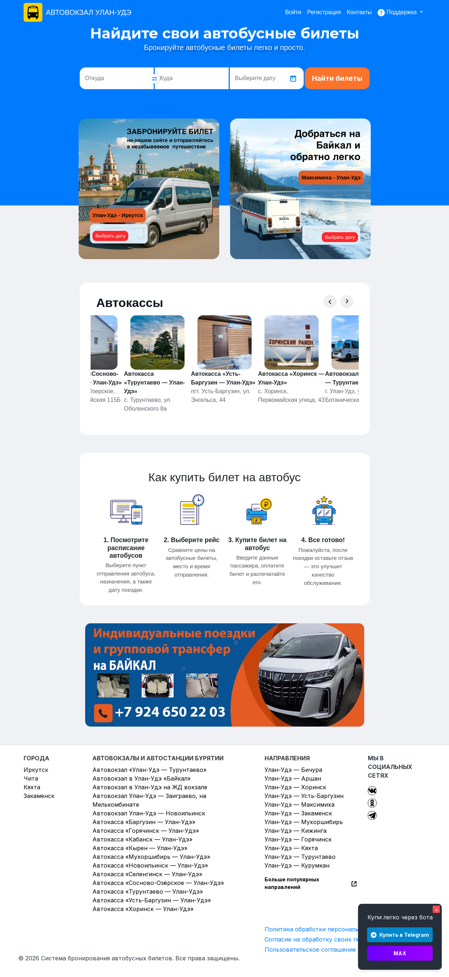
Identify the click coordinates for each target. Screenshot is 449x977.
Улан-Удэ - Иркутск (118, 215)
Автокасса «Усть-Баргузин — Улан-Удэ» (151, 900)
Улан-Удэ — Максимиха (299, 804)
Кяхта (32, 787)
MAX (400, 953)
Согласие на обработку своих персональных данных (342, 939)
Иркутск (36, 769)
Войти (293, 12)
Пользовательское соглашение (310, 949)
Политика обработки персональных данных (329, 929)
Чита (31, 778)
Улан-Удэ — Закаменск (298, 813)
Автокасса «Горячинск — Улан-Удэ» (145, 830)
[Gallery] (225, 364)
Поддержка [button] (398, 12)
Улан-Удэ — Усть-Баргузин (304, 795)
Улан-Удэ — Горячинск (298, 839)
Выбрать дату (110, 235)
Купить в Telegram (400, 935)
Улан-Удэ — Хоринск (295, 787)
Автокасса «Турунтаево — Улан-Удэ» (147, 891)
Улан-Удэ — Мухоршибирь (304, 822)
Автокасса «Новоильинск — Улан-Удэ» (150, 865)
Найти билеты (337, 78)
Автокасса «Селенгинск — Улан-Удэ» (147, 874)
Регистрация (324, 12)
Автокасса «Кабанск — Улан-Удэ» (142, 839)
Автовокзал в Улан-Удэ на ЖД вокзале (149, 787)
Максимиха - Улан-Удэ (331, 177)
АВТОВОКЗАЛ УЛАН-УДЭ (89, 12)
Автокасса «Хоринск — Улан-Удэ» (143, 908)
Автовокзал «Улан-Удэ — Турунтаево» (149, 769)
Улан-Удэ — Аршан (293, 778)
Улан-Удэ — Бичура (293, 769)
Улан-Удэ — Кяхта (291, 848)
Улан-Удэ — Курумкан (297, 865)
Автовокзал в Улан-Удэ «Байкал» (141, 778)
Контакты (359, 12)
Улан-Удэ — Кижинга (296, 830)
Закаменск (39, 795)
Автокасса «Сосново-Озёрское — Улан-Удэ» (158, 882)
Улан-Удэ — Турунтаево (300, 856)
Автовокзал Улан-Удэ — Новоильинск (148, 813)
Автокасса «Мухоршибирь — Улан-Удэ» (151, 856)
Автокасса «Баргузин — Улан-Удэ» (143, 822)
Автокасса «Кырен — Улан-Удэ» (139, 848)
